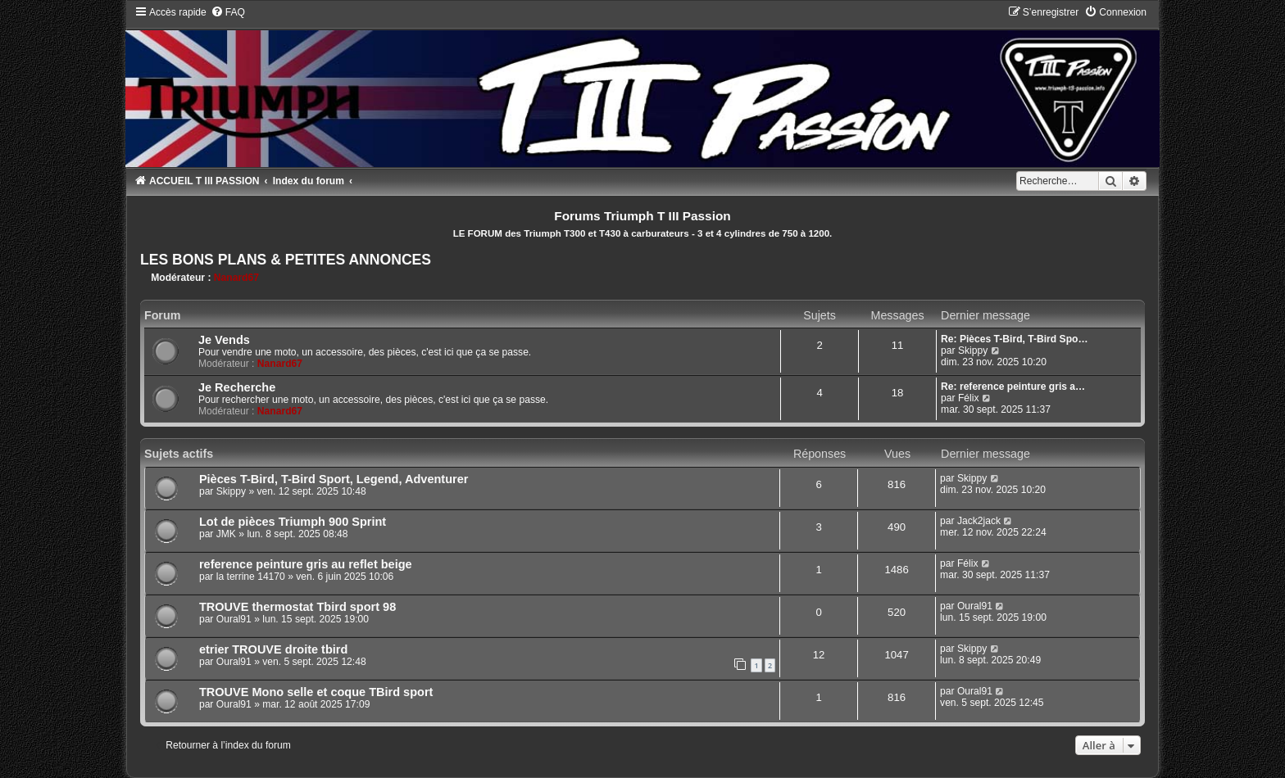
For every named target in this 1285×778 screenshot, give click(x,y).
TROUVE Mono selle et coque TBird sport (316, 692)
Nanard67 (236, 277)
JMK (226, 534)
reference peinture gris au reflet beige (305, 564)
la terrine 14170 (250, 576)
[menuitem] (228, 12)
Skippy (973, 350)
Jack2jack (979, 521)
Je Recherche (236, 387)
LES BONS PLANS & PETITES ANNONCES (285, 259)
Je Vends (224, 339)
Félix (968, 398)
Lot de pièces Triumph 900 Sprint (292, 521)
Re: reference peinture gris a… (1013, 386)
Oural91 (234, 619)
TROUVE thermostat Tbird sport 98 (297, 606)
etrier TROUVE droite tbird (273, 649)
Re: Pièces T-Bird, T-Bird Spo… (1014, 339)
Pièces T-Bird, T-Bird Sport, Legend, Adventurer (334, 479)
